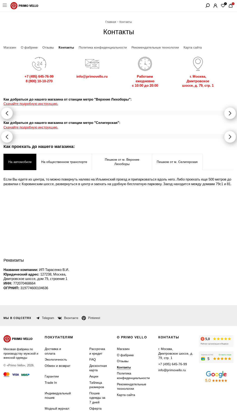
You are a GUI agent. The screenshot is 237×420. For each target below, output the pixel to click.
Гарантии (52, 376)
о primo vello (132, 337)
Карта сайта (126, 395)
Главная (110, 22)
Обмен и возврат (57, 366)
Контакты (124, 367)
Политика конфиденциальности (133, 375)
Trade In (51, 382)
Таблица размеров (96, 385)
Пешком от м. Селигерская (177, 162)
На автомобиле (20, 162)
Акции (93, 376)
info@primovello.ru (172, 370)
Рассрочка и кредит (97, 351)
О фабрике (125, 355)
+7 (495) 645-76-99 (172, 364)
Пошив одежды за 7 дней (97, 397)
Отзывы (122, 361)
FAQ (92, 359)
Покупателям (59, 337)
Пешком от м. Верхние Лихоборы (122, 162)
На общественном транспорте (64, 162)
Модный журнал (57, 408)
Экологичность (56, 359)
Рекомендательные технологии (131, 386)
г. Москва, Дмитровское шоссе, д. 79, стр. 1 (175, 353)
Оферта (95, 408)
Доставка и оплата (53, 351)
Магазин (123, 349)
